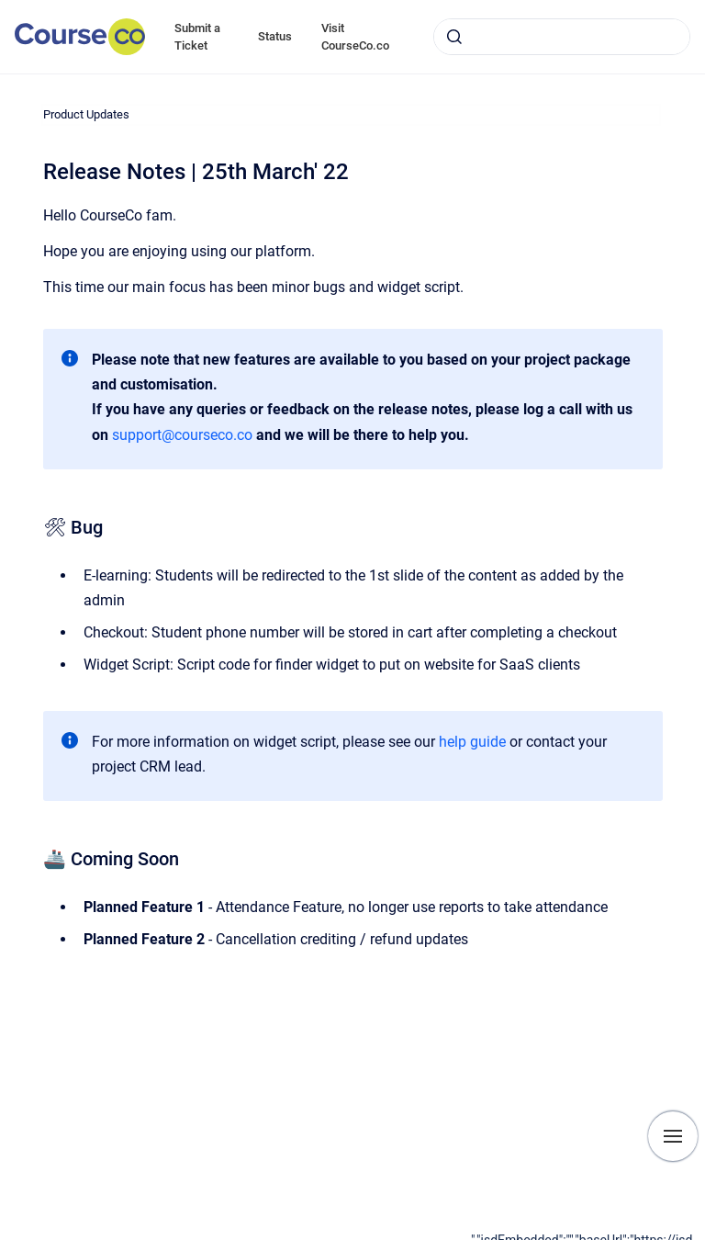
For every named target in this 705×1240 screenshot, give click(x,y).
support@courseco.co (182, 435)
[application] (588, 1235)
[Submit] (454, 36)
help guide (472, 741)
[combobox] (561, 36)
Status (275, 36)
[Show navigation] (673, 1136)
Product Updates (86, 114)
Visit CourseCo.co (355, 37)
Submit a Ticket (197, 37)
